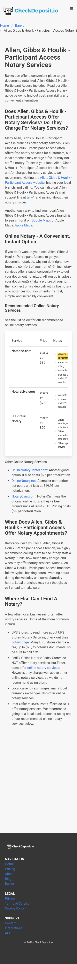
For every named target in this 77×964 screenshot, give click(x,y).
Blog (8, 879)
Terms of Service (17, 903)
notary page (20, 642)
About (9, 874)
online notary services (43, 668)
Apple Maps (23, 225)
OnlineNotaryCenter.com (29, 470)
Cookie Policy (15, 908)
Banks (19, 26)
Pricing (10, 869)
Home (4, 26)
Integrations (13, 928)
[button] (71, 8)
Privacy (10, 899)
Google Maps (41, 220)
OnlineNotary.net (23, 481)
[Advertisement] (38, 784)
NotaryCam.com (23, 496)
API (7, 933)
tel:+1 (31, 197)
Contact (10, 923)
